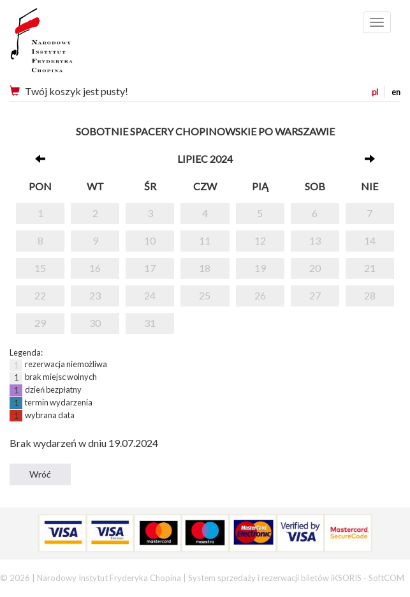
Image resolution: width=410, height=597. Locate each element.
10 (150, 240)
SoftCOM (386, 578)
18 (204, 268)
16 (95, 268)
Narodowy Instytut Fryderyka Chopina (65, 44)
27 (315, 295)
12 (260, 240)
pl (375, 92)
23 (95, 295)
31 (150, 323)
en (396, 92)
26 (260, 295)
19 (260, 268)
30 (95, 323)
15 (40, 268)
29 (40, 323)
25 (204, 295)
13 (315, 240)
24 (150, 295)
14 (370, 240)
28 (370, 295)
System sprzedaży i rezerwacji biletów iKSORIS (275, 578)
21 (370, 268)
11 (204, 240)
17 (150, 268)
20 (315, 268)
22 (40, 295)
